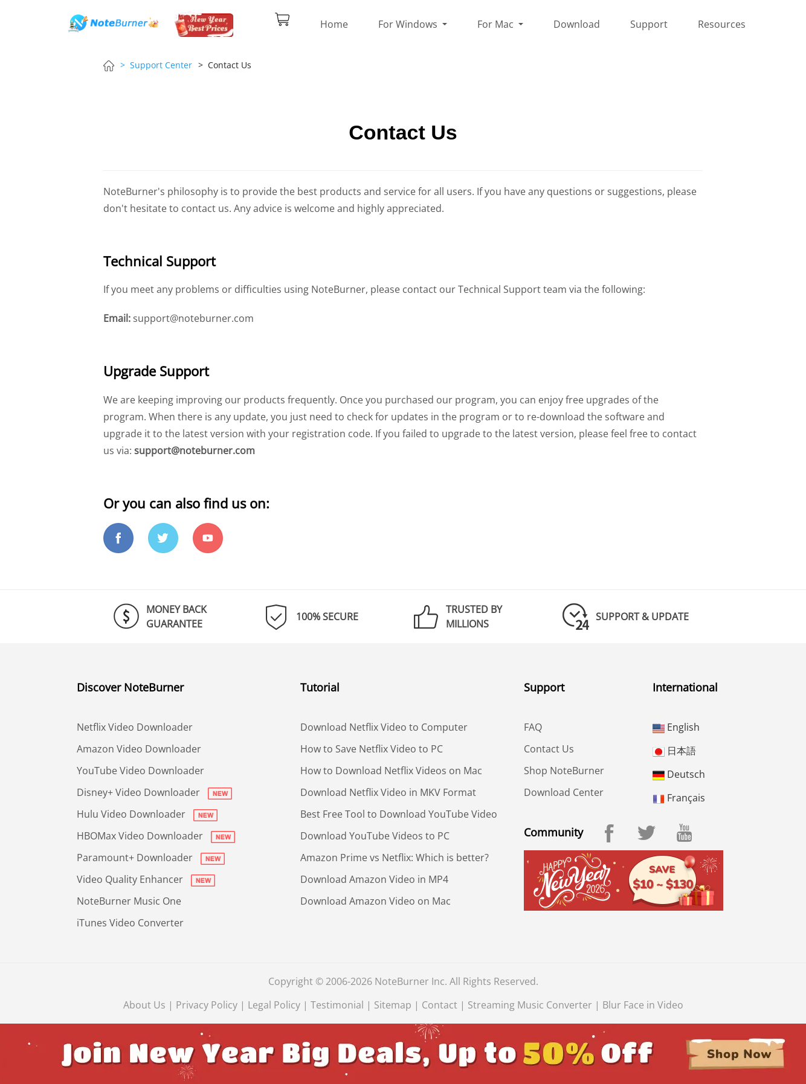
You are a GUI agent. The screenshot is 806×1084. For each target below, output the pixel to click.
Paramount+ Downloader (151, 857)
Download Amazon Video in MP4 (374, 879)
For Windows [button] (409, 24)
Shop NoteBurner (564, 770)
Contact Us (549, 748)
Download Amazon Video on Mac (375, 901)
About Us (144, 1005)
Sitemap (392, 1005)
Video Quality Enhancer (146, 879)
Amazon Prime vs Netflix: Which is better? (394, 857)
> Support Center (156, 65)
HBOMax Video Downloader (156, 835)
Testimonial (337, 1005)
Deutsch (679, 774)
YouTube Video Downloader (140, 770)
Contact (439, 1005)
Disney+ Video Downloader (154, 792)
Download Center (564, 792)
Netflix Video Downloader (135, 727)
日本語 (674, 750)
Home (334, 24)
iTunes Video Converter (130, 922)
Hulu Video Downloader (147, 814)
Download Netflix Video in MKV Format (388, 792)
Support (649, 24)
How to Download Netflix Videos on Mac (391, 770)
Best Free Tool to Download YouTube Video (398, 814)
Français (679, 797)
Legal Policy (274, 1005)
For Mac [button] (496, 24)
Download (576, 24)
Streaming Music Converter (530, 1005)
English (676, 727)
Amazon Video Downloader (139, 748)
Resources (722, 24)
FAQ (533, 727)
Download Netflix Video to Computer (384, 727)
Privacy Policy (206, 1005)
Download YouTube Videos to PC (375, 835)
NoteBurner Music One (129, 901)
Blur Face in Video (642, 1005)
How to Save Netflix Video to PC (371, 748)
